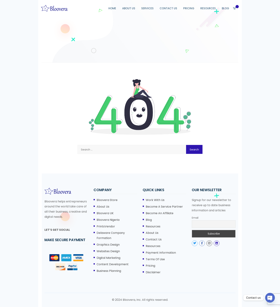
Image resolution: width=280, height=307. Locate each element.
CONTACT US (168, 8)
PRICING (188, 8)
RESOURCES (208, 8)
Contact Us (154, 239)
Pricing (150, 266)
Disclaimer (153, 272)
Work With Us (155, 200)
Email (195, 218)
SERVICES (147, 8)
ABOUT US (128, 8)
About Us (103, 207)
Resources (153, 226)
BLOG (225, 8)
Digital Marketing (108, 258)
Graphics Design (108, 245)
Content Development (113, 264)
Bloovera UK (105, 213)
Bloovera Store (107, 200)
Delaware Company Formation (111, 235)
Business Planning (109, 271)
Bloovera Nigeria (108, 220)
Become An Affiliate (159, 213)
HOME (112, 8)
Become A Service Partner (164, 207)
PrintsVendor (106, 226)
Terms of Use (155, 259)
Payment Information (161, 253)
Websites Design (108, 251)
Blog (149, 220)
